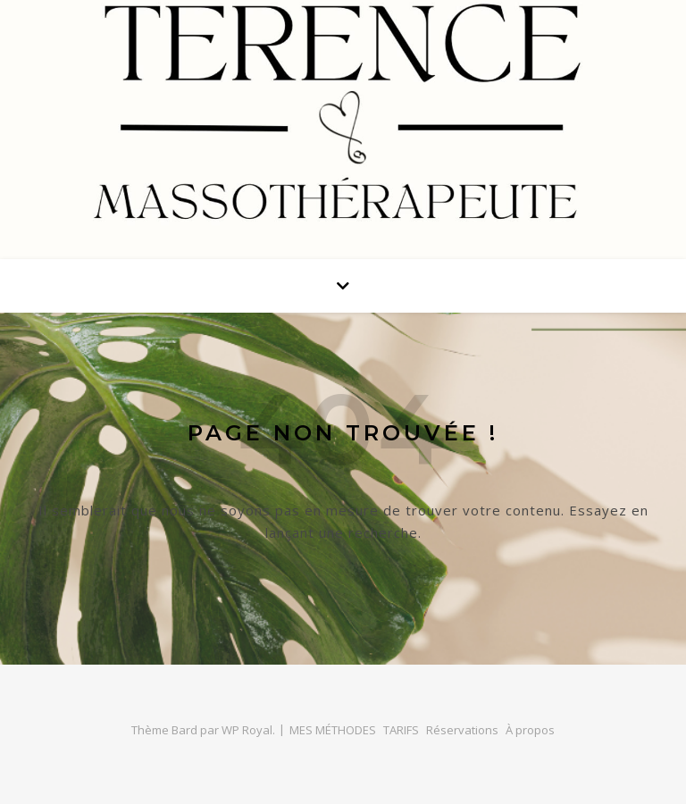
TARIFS (401, 730)
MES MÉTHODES (332, 730)
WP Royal (247, 730)
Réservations (462, 730)
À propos (530, 730)
